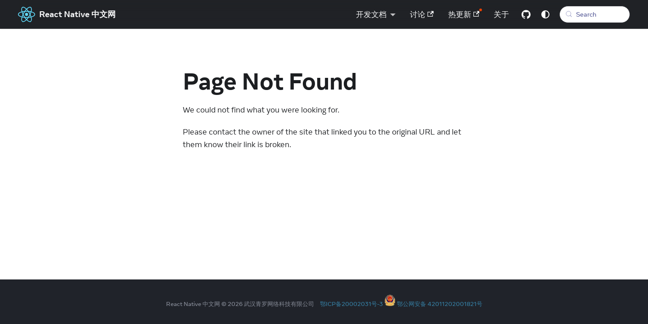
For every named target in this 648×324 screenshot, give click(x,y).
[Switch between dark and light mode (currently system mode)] (545, 14)
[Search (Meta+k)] (594, 14)
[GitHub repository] (526, 14)
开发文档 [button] (371, 14)
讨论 (422, 14)
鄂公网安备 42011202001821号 (439, 303)
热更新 (464, 14)
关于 (501, 14)
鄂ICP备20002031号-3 (351, 303)
